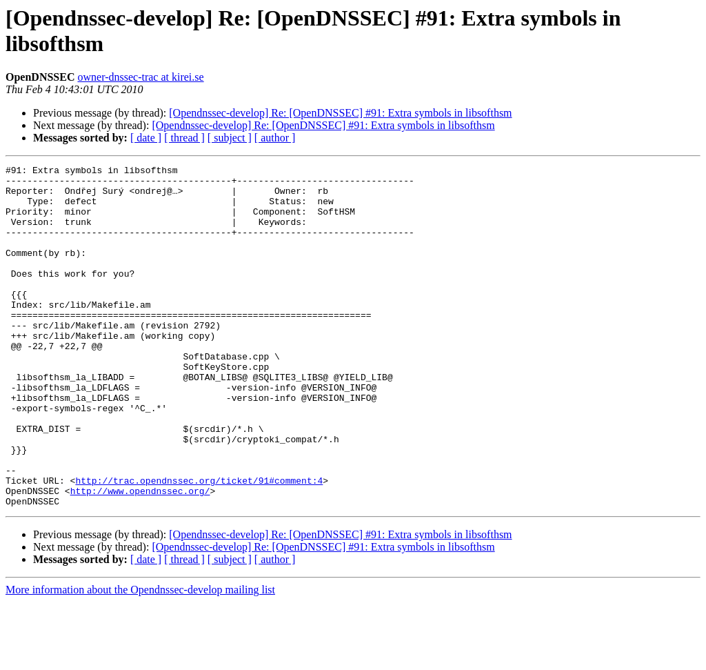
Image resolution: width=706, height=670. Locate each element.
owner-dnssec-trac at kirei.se (140, 77)
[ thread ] (184, 138)
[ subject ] (230, 138)
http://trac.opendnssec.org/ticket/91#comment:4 (199, 544)
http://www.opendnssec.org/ (140, 557)
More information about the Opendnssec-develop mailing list (140, 658)
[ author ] (275, 138)
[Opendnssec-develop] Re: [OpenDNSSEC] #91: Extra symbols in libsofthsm (340, 113)
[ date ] (145, 138)
